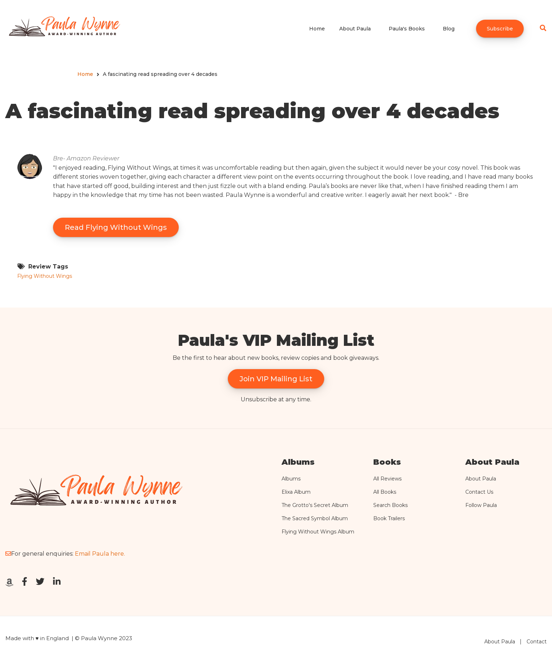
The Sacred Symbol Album (315, 518)
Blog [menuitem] (449, 28)
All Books (384, 492)
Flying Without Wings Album (318, 531)
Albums (291, 478)
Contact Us (479, 492)
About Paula (480, 478)
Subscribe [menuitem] (500, 28)
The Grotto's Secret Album (315, 505)
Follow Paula (481, 505)
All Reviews (387, 478)
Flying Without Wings (44, 276)
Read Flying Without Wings (116, 227)
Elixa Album (296, 492)
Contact (537, 641)
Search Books (390, 505)
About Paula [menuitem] (355, 28)
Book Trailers (389, 518)
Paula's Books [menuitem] (407, 28)
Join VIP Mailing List (276, 378)
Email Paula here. (100, 553)
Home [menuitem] (317, 28)
